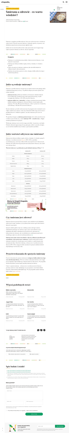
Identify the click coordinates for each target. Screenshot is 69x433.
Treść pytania (9, 392)
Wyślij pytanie (34, 415)
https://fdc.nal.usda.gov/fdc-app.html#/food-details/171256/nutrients (19, 373)
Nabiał (7, 6)
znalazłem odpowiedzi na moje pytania (16, 355)
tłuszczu (23, 140)
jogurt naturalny (16, 272)
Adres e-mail (9, 402)
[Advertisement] (26, 32)
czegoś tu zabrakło (34, 355)
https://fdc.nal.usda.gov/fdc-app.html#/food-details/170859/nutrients (19, 371)
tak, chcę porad (60, 427)
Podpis (29, 402)
